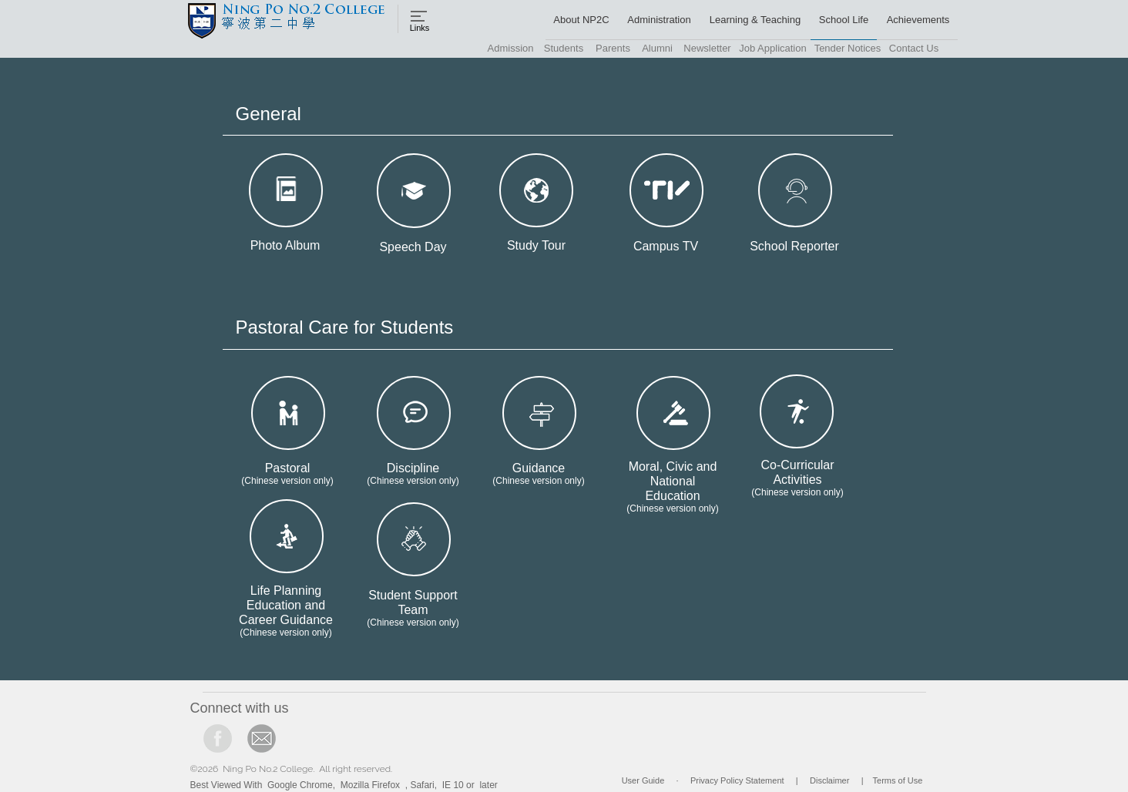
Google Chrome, (301, 785)
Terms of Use (898, 780)
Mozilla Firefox (370, 785)
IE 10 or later (470, 785)
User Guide (643, 780)
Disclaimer (829, 780)
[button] (579, 19)
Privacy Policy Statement (737, 780)
